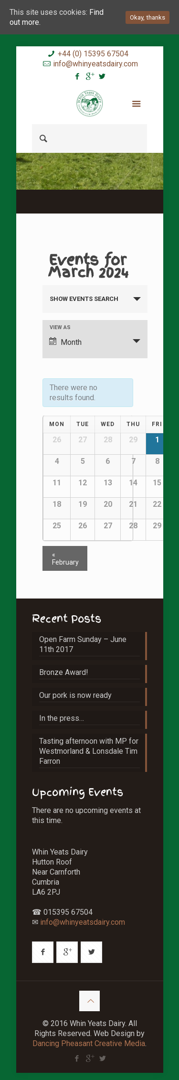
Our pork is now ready (75, 695)
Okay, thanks (147, 17)
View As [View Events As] (60, 327)
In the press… (61, 718)
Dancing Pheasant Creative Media (88, 1043)
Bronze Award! (63, 672)
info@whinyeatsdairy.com (95, 63)
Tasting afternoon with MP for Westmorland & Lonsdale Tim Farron (88, 751)
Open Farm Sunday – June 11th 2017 (82, 644)
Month (65, 342)
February (65, 558)
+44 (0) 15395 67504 (93, 53)
